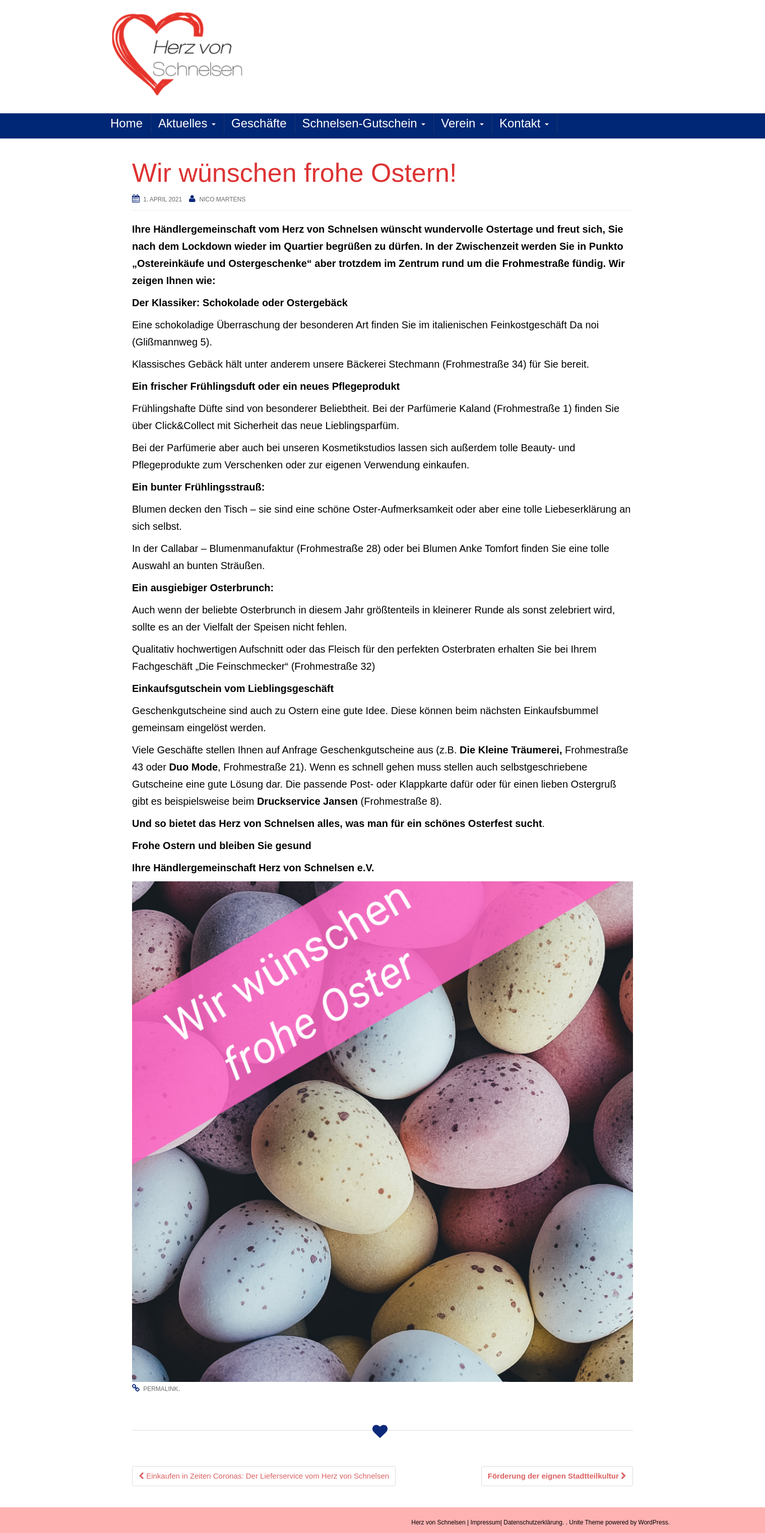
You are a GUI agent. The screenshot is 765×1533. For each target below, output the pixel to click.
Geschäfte (258, 123)
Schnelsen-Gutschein (364, 123)
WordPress (653, 1522)
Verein (462, 123)
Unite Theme (586, 1522)
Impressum (485, 1522)
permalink (160, 1388)
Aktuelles (187, 123)
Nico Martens (222, 199)
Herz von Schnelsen (438, 1522)
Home (126, 123)
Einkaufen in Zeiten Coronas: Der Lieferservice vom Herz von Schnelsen (264, 1476)
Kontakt (524, 123)
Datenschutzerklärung (532, 1522)
